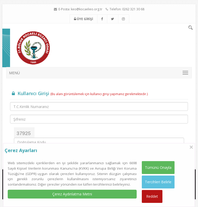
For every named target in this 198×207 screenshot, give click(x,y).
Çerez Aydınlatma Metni (72, 194)
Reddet (152, 196)
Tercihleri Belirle (158, 181)
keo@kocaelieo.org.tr (86, 9)
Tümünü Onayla (158, 167)
